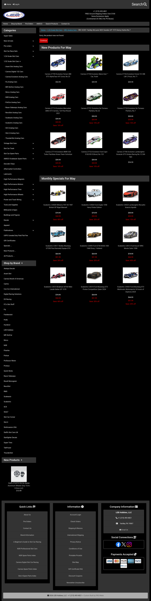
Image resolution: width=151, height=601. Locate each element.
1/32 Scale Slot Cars (54, 30)
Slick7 (6, 412)
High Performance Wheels (19, 195)
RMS (5, 391)
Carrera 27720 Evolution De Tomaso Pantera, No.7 (130, 109)
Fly (5, 309)
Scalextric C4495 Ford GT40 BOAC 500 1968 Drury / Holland (94, 247)
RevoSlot (7, 386)
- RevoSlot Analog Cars (13, 113)
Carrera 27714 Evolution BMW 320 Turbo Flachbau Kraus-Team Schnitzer (58, 153)
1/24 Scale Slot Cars (19, 56)
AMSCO (39, 24)
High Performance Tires (19, 189)
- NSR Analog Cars (11, 97)
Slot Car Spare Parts (19, 154)
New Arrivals (19, 41)
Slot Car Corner (9, 417)
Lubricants (8, 174)
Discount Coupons (75, 576)
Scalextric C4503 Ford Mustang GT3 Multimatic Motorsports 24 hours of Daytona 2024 (130, 289)
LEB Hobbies (8, 330)
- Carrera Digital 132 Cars (13, 72)
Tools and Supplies (11, 205)
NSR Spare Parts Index (27, 555)
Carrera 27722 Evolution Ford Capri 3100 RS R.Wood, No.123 (94, 153)
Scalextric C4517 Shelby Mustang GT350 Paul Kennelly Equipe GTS (58, 247)
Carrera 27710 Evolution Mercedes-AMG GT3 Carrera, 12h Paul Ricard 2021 (58, 110)
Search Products (52, 24)
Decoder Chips (9, 164)
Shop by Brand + (13, 263)
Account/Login (75, 515)
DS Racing (7, 299)
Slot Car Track (19, 148)
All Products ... (9, 256)
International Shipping (75, 535)
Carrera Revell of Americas (13, 279)
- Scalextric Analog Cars (13, 123)
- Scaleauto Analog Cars (13, 118)
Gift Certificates (9, 241)
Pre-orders (19, 46)
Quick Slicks (8, 371)
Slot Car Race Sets (19, 51)
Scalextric (7, 402)
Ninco (6, 340)
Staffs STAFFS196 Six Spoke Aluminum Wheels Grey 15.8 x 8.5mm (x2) (19, 477)
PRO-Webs (100, 596)
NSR (5, 345)
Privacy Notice (75, 542)
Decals (19, 220)
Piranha (6, 350)
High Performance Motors (19, 184)
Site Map (75, 562)
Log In (16, 4)
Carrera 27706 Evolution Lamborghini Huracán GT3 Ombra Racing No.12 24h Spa (130, 154)
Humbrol (7, 325)
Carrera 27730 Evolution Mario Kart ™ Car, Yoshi (94, 75)
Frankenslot (8, 315)
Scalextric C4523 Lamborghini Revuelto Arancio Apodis (130, 206)
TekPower (7, 448)
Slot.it (6, 422)
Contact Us (65, 24)
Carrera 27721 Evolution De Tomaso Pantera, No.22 (94, 109)
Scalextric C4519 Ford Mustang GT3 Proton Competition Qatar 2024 (94, 288)
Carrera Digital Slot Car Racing (27, 562)
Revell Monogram (10, 381)
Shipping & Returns (75, 528)
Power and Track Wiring (19, 200)
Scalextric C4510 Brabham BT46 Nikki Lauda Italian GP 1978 (58, 288)
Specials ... (8, 246)
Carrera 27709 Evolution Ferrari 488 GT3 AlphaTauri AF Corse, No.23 (58, 75)
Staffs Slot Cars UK (11, 432)
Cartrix (6, 284)
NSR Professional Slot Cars (27, 549)
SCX (5, 407)
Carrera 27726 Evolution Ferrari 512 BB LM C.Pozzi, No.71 (130, 75)
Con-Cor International (12, 289)
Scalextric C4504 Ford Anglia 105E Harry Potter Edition (94, 206)
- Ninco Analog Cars (11, 92)
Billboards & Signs (10, 210)
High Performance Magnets (14, 179)
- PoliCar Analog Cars (12, 102)
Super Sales (8, 36)
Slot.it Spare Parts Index (27, 576)
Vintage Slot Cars (19, 143)
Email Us (123, 530)
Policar (6, 356)
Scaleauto (7, 397)
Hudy (6, 320)
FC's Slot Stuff (9, 304)
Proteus (7, 366)
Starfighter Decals (10, 437)
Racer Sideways (10, 376)
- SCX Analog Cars (11, 128)
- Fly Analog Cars (10, 82)
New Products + (13, 460)
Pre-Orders (29, 24)
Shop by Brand (16, 24)
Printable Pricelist (75, 555)
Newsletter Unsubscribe (75, 583)
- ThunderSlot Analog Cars (14, 138)
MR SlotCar (8, 335)
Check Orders (75, 522)
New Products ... (10, 251)
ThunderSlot (8, 453)
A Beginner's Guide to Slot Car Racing (27, 542)
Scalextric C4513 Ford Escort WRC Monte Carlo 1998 (131, 247)
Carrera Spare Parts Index (27, 569)
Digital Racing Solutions (12, 294)
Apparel (7, 225)
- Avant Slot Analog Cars (13, 67)
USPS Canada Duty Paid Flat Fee (16, 235)
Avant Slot (7, 274)
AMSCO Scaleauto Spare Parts (19, 159)
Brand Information (27, 535)
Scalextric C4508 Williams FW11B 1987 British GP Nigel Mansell (58, 206)
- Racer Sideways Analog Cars (15, 107)
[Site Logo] (26, 14)
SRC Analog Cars (70, 30)
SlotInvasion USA (10, 427)
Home (7, 4)
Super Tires (8, 443)
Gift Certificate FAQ (75, 569)
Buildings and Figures (12, 215)
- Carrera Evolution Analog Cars (16, 77)
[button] (139, 4)
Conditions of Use (75, 549)
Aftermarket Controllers (12, 169)
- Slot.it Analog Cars (11, 133)
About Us (27, 515)
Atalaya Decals (9, 269)
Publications (19, 230)
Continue (43, 41)
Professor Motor (10, 361)
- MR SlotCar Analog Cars (13, 87)
